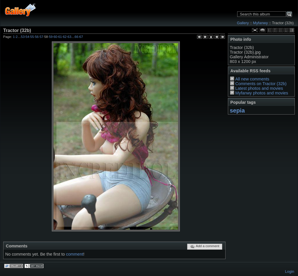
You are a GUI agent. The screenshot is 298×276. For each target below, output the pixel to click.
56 (37, 36)
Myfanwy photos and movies (261, 93)
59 (51, 36)
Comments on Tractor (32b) (260, 83)
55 (32, 36)
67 (81, 36)
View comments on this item (262, 30)
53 (23, 36)
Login (289, 271)
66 (76, 36)
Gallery (243, 23)
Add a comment (204, 246)
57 (41, 36)
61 (60, 36)
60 (55, 36)
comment (74, 254)
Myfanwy (260, 23)
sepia (237, 110)
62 (65, 36)
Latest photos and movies (259, 88)
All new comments (252, 79)
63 (69, 36)
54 (27, 36)
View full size (255, 30)
